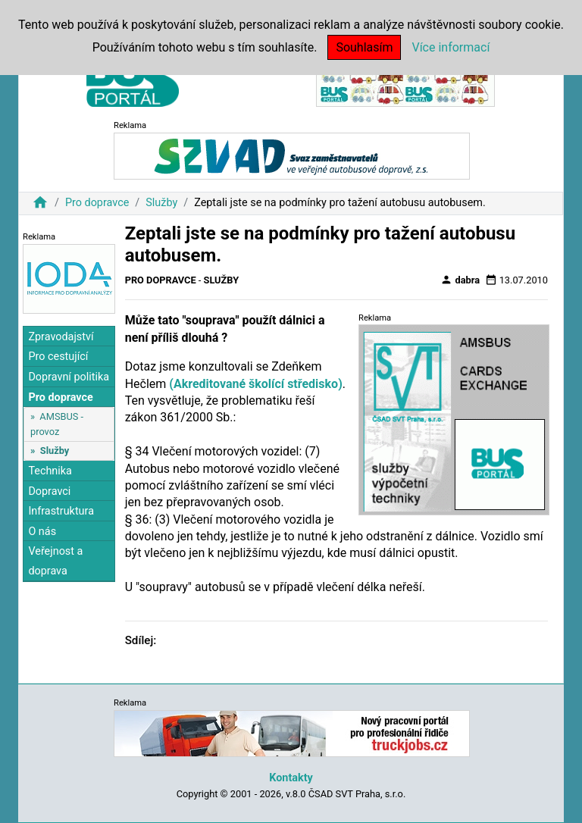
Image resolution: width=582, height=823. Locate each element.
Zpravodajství (60, 336)
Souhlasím (364, 47)
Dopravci (49, 491)
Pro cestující (58, 356)
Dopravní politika (68, 377)
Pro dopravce (97, 202)
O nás (42, 531)
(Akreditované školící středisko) (255, 384)
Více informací (450, 47)
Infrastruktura (61, 511)
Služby (161, 202)
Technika (50, 471)
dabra (460, 280)
